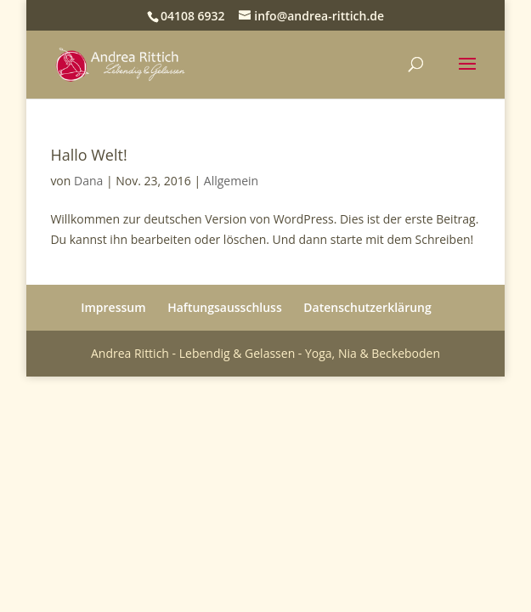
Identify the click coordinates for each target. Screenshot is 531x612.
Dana (88, 181)
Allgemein (231, 181)
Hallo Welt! (88, 154)
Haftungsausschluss (224, 307)
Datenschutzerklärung (367, 307)
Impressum (113, 307)
